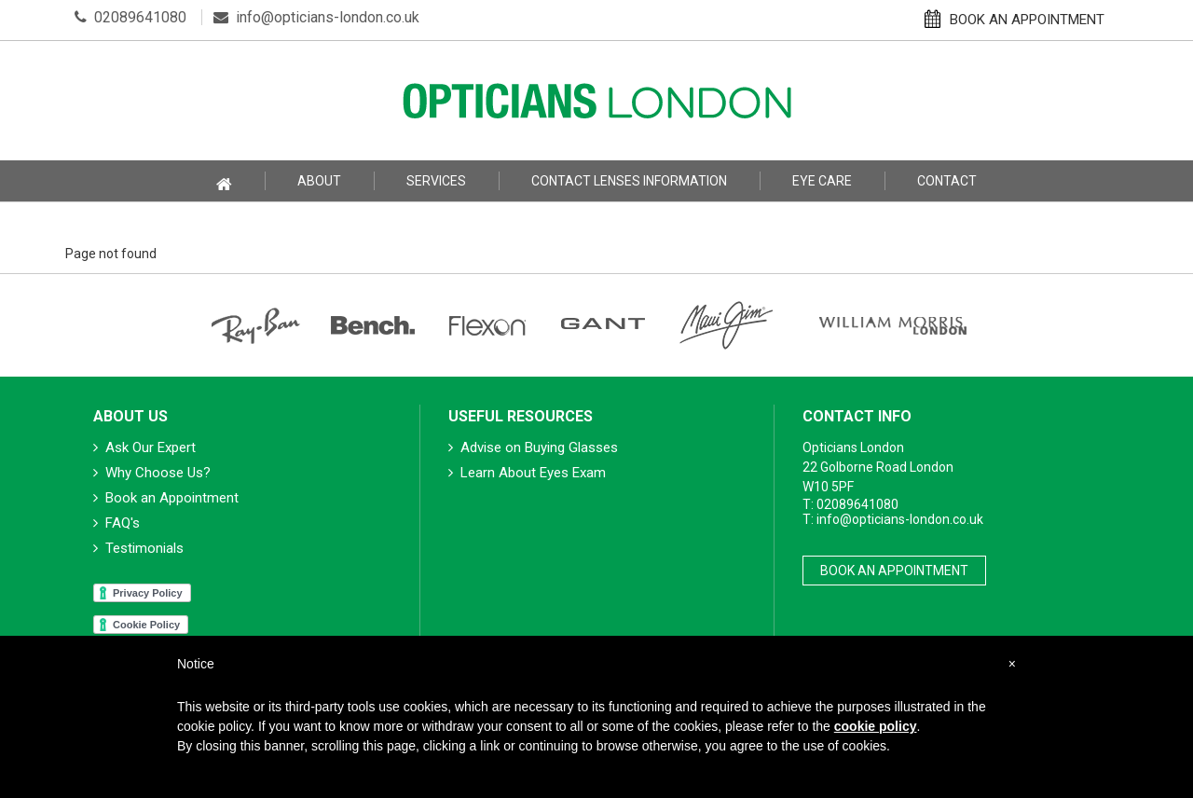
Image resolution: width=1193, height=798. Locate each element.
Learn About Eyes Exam (527, 472)
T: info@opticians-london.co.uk (892, 519)
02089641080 (130, 17)
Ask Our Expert (144, 447)
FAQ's (116, 523)
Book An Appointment (894, 570)
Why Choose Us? (152, 472)
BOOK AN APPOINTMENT (1014, 18)
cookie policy (875, 726)
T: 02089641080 (850, 504)
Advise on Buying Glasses (533, 447)
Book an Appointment (166, 497)
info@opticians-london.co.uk (316, 17)
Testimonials (138, 548)
